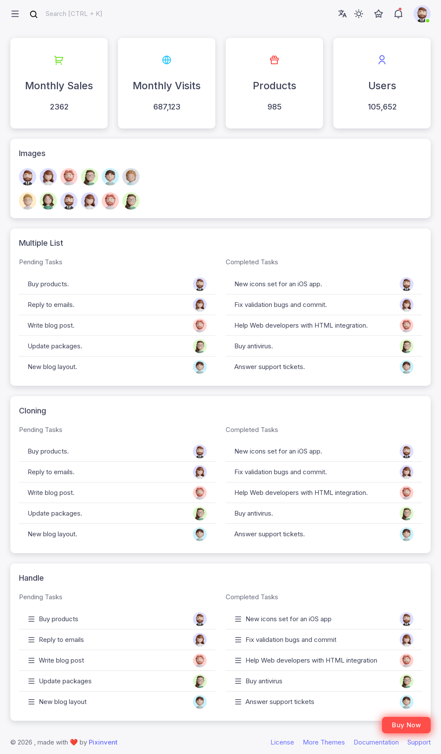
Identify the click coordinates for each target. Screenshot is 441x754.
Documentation (376, 742)
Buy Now (406, 725)
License (282, 742)
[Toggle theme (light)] (359, 14)
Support (419, 742)
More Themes (324, 742)
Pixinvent (103, 742)
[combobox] (66, 14)
